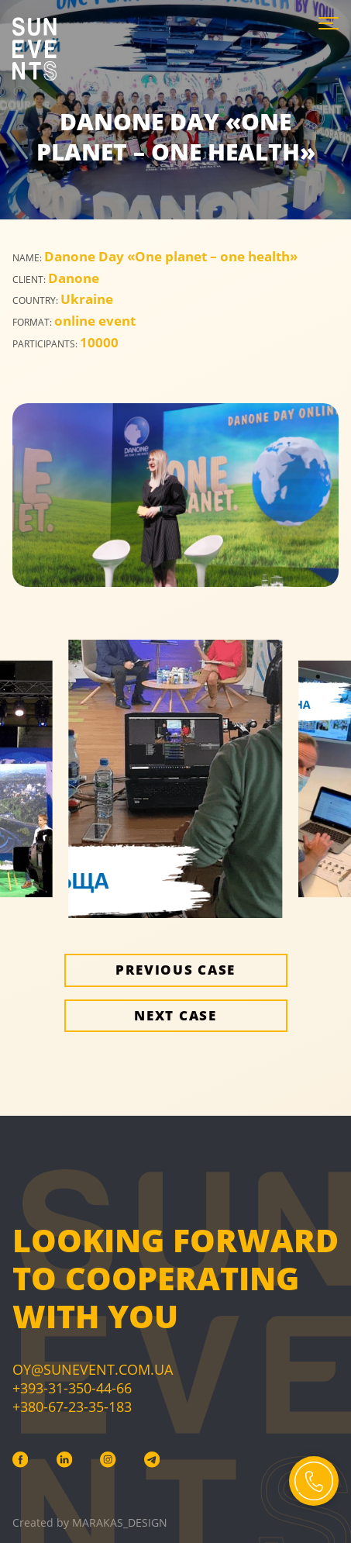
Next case (175, 1015)
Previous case (175, 970)
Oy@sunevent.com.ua (92, 1369)
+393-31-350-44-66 (72, 1388)
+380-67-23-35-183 (72, 1406)
